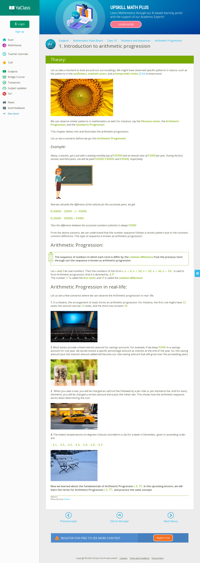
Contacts (123, 558)
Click (143, 73)
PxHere (67, 499)
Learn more (126, 24)
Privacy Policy (158, 558)
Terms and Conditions (139, 558)
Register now (163, 537)
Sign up (19, 31)
